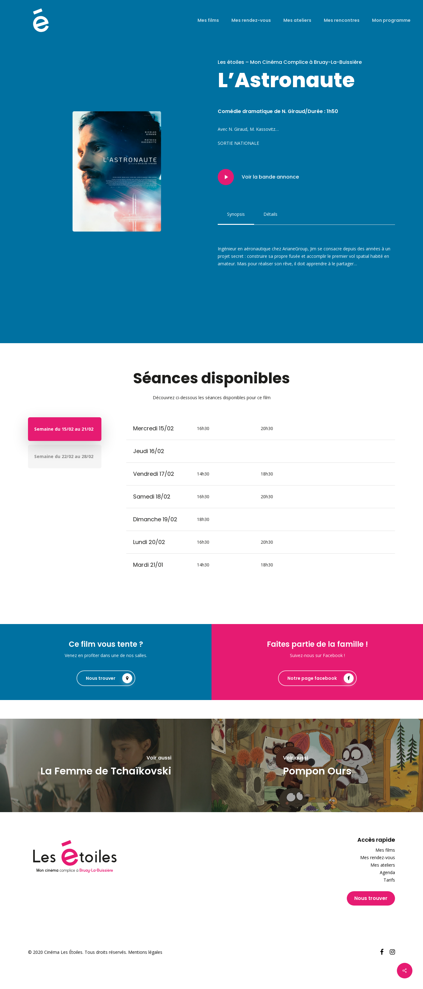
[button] (236, 214)
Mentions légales (145, 952)
